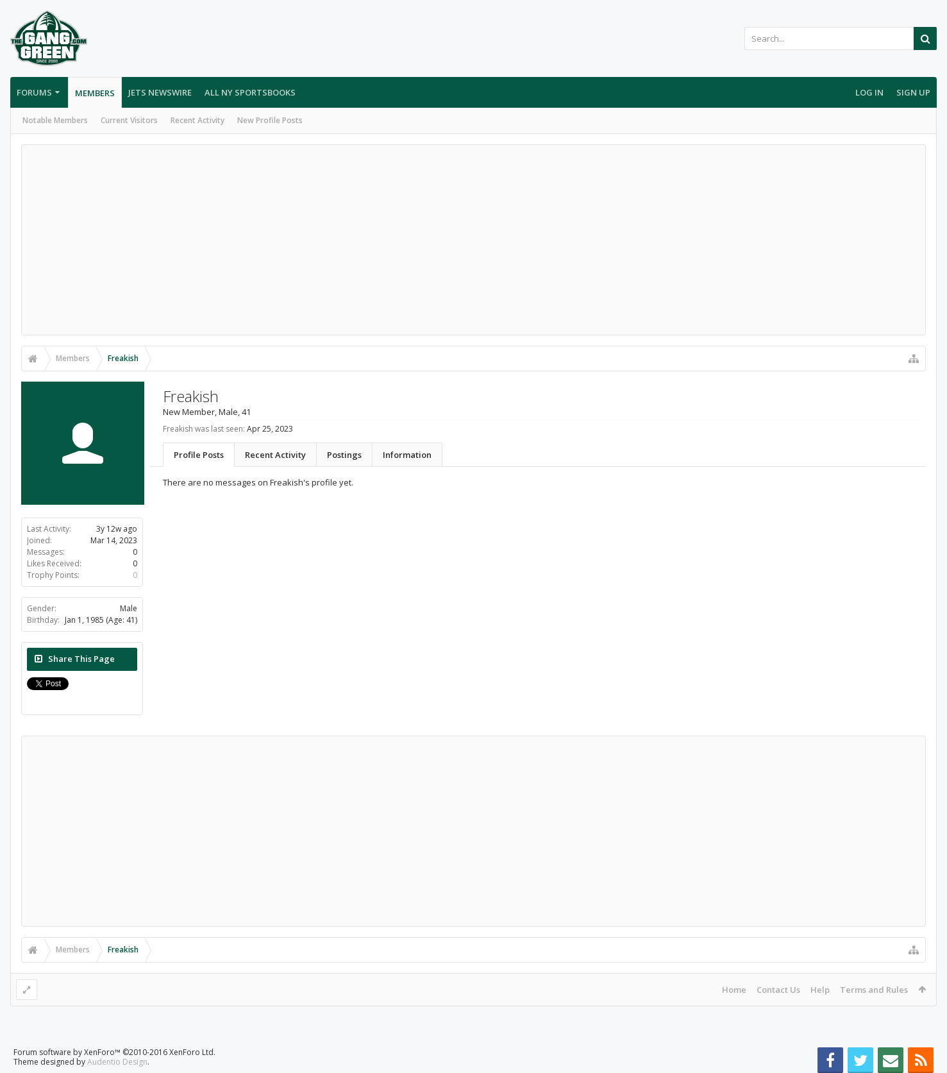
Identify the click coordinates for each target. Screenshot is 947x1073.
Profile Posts (199, 454)
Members (95, 93)
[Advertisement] (474, 240)
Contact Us (778, 989)
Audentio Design (117, 1061)
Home (734, 989)
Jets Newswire (160, 92)
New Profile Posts (270, 120)
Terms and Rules (874, 989)
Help (820, 989)
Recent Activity (197, 120)
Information (407, 454)
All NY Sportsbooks (250, 92)
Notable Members (55, 120)
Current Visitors (129, 120)
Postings (344, 454)
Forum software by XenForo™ (114, 1052)
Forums (34, 92)
